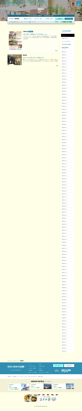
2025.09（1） (64, 51)
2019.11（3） (64, 236)
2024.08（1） (64, 82)
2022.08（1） (64, 142)
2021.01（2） (64, 193)
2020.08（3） (64, 209)
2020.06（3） (64, 215)
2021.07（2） (64, 175)
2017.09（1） (64, 296)
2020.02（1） (64, 227)
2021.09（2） (64, 169)
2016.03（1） (64, 317)
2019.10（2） (64, 239)
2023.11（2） (64, 109)
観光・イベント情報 (33, 372)
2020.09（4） (64, 206)
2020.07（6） (64, 212)
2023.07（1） (64, 121)
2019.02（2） (64, 263)
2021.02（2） (64, 190)
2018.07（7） (64, 284)
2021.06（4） (64, 178)
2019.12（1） (64, 233)
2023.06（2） (64, 124)
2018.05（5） (64, 290)
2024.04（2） (64, 94)
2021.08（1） (64, 172)
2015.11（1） (64, 329)
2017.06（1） (64, 305)
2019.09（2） (64, 242)
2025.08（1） (64, 54)
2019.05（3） (64, 254)
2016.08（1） (64, 308)
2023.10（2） (64, 112)
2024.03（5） (64, 97)
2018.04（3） (64, 293)
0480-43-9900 (67, 22)
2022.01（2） (64, 160)
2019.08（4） (64, 245)
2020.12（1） (64, 196)
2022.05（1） (64, 151)
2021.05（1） (64, 181)
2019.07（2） (64, 248)
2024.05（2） (64, 91)
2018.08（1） (64, 281)
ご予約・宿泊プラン (58, 365)
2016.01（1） (64, 323)
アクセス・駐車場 (32, 368)
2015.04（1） (64, 351)
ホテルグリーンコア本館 (44, 372)
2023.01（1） (64, 133)
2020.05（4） (64, 218)
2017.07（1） (64, 302)
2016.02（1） (64, 320)
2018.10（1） (64, 275)
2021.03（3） (64, 187)
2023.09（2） (64, 115)
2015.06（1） (64, 345)
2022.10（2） (64, 139)
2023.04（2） (64, 130)
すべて (64, 35)
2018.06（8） (64, 287)
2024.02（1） (64, 100)
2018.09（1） (64, 278)
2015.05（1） (64, 348)
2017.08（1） (64, 299)
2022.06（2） (64, 148)
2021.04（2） (64, 184)
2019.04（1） (64, 257)
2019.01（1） (64, 266)
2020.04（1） (64, 221)
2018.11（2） (64, 272)
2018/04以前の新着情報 (66, 44)
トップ (30, 364)
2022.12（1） (64, 136)
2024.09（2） (64, 79)
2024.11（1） (64, 73)
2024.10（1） (64, 76)
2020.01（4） (64, 230)
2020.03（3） (64, 224)
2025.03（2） (64, 63)
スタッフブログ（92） (66, 41)
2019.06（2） (64, 251)
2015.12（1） (64, 326)
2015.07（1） (64, 342)
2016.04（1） (64, 314)
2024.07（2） (64, 85)
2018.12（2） (64, 269)
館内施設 (30, 370)
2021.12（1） (64, 163)
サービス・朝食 (32, 366)
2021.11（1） (64, 166)
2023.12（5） (64, 106)
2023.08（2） (64, 118)
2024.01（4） (64, 103)
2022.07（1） (64, 145)
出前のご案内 (41, 366)
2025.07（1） (64, 57)
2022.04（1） (64, 154)
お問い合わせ (69, 365)
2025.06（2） (64, 60)
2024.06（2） (64, 88)
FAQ (40, 368)
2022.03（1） (64, 157)
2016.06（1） (64, 311)
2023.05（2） (64, 127)
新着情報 (41, 370)
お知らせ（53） (65, 38)
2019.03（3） (64, 260)
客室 (40, 364)
